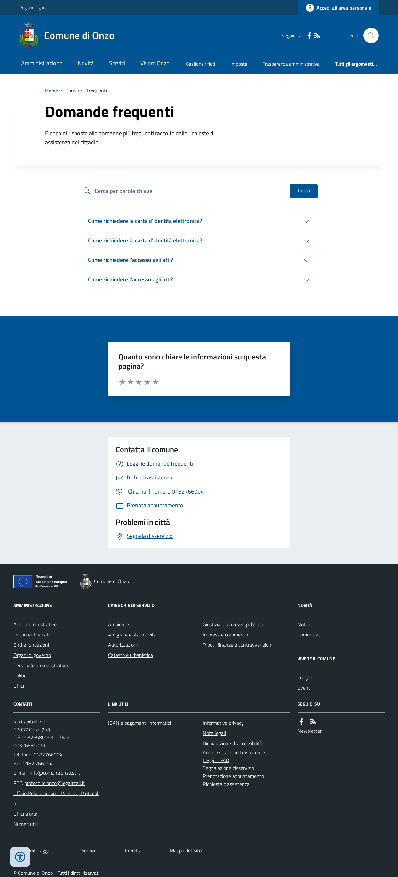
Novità (86, 63)
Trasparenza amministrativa (291, 63)
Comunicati (309, 634)
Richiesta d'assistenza (226, 784)
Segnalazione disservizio (228, 768)
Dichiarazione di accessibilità (232, 743)
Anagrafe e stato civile (132, 634)
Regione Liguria (33, 7)
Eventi (304, 687)
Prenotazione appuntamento (233, 776)
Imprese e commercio (225, 634)
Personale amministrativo (40, 665)
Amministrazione (41, 63)
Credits (132, 850)
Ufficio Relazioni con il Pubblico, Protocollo (56, 798)
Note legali (214, 733)
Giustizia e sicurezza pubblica (233, 624)
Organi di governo (32, 655)
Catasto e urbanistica (130, 655)
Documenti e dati (31, 634)
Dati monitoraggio (32, 850)
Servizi (117, 63)
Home (51, 90)
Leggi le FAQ (216, 760)
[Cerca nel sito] (368, 35)
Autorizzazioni (123, 645)
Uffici (18, 686)
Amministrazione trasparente (234, 752)
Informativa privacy (223, 723)
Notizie (305, 624)
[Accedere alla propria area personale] (338, 7)
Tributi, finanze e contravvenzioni (237, 645)
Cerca (304, 190)
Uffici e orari (25, 814)
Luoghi (305, 677)
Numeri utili (25, 824)
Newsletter (310, 731)
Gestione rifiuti (200, 63)
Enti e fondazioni (31, 645)
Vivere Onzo (155, 63)
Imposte (238, 63)
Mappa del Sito (186, 850)
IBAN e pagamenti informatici (139, 723)
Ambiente (118, 624)
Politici (20, 675)
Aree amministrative (35, 624)
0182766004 (48, 754)
